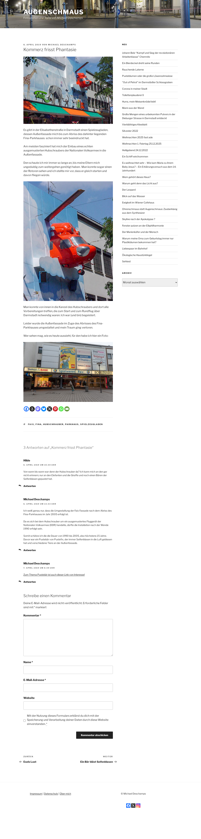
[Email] (67, 408)
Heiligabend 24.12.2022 (135, 150)
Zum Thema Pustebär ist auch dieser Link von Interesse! (54, 574)
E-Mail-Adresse (34, 680)
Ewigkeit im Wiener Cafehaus (138, 202)
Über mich (65, 793)
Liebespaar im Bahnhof (134, 248)
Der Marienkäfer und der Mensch (140, 231)
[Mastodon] (37, 408)
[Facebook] (26, 408)
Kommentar (32, 615)
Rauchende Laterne (133, 69)
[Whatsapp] (61, 408)
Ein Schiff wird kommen (135, 156)
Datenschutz (51, 793)
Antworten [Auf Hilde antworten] (29, 486)
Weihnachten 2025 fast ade (137, 137)
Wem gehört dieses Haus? (136, 177)
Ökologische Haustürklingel (137, 255)
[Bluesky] (43, 408)
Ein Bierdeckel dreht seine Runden (141, 63)
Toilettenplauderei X (133, 95)
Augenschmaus (53, 12)
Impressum (36, 793)
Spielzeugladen (91, 424)
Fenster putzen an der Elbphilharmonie (143, 225)
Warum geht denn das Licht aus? (140, 183)
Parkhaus (72, 424)
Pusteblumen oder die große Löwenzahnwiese (147, 75)
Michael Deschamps (62, 44)
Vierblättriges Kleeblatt (134, 124)
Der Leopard (129, 189)
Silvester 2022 (130, 130)
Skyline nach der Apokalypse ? (138, 219)
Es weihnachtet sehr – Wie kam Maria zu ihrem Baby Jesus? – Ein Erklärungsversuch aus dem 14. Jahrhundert (149, 166)
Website (28, 698)
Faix (31, 424)
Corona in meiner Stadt (134, 88)
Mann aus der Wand (133, 107)
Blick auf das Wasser (133, 196)
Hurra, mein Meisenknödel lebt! (139, 101)
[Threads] (32, 408)
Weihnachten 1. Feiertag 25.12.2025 (141, 143)
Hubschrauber (53, 424)
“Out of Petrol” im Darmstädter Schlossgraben (147, 82)
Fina (39, 424)
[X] (49, 408)
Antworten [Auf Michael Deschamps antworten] (29, 550)
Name (28, 662)
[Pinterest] (55, 408)
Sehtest (126, 261)
